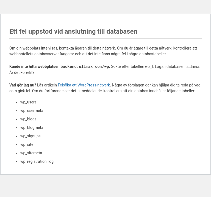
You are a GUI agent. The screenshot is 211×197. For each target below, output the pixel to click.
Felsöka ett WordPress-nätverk (84, 85)
